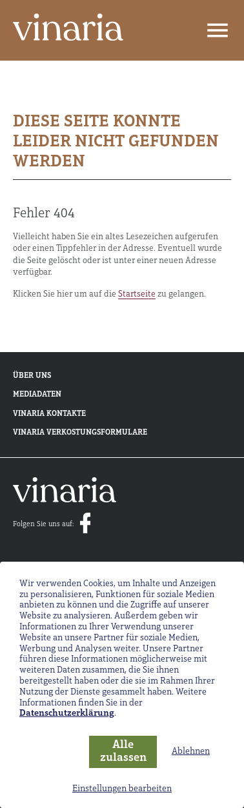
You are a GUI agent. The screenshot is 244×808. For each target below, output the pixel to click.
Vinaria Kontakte (49, 414)
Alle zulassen (123, 752)
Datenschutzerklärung (66, 713)
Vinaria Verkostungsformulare (80, 433)
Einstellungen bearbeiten (122, 789)
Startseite (137, 294)
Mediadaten (37, 395)
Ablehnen (191, 751)
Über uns (32, 376)
